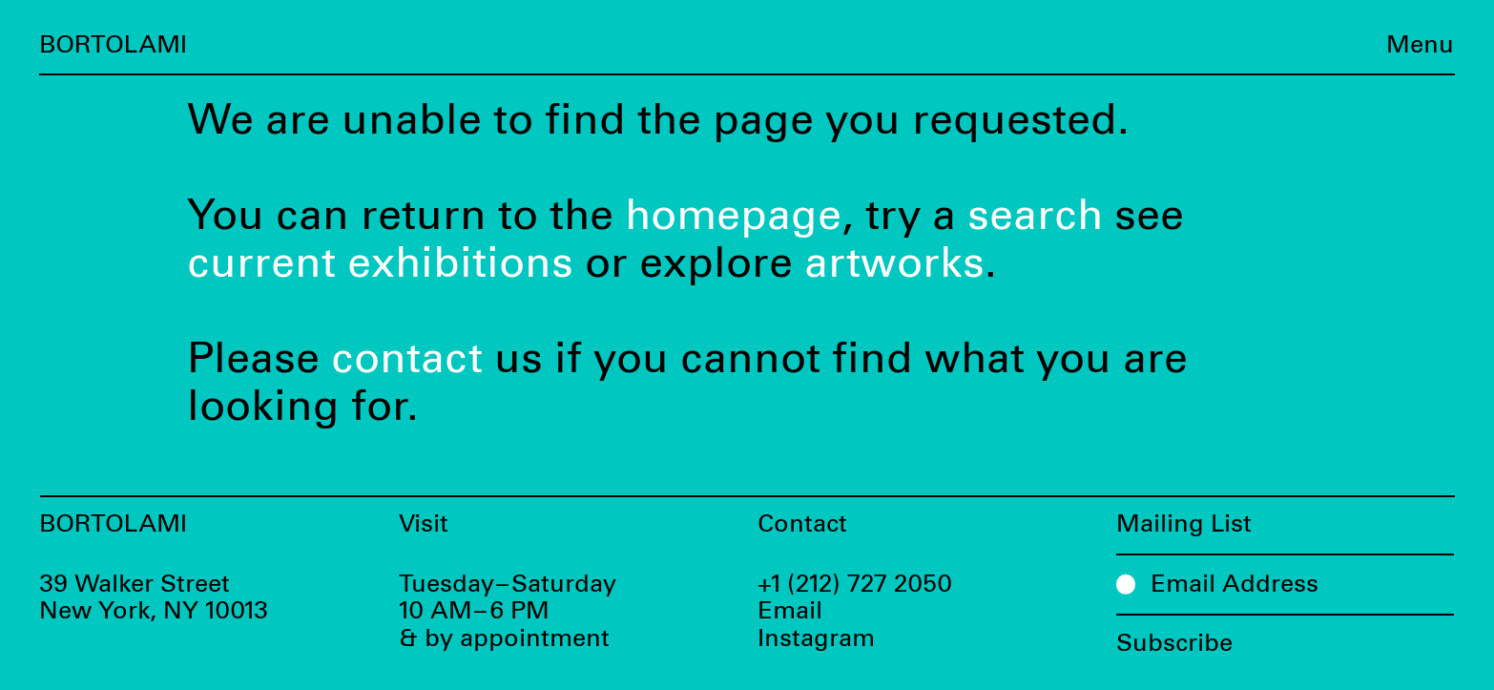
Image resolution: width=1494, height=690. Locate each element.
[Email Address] (1285, 584)
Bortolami (113, 45)
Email (789, 611)
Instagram (816, 639)
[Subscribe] (1285, 636)
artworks (894, 263)
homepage (733, 216)
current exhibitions (380, 263)
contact (407, 359)
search (1035, 216)
